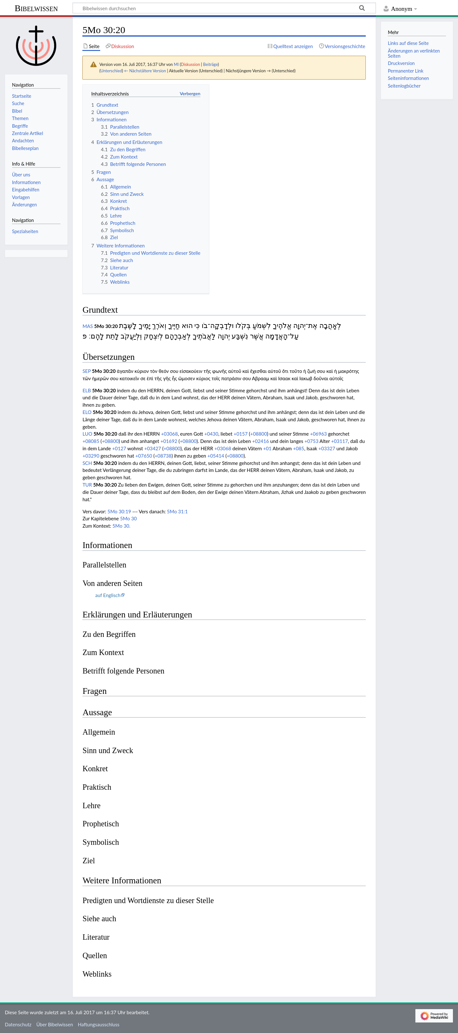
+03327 (326, 448)
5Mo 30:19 (119, 511)
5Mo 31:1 (177, 511)
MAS (87, 326)
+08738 (163, 456)
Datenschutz (18, 1024)
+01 (267, 448)
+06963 (318, 434)
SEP (86, 371)
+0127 (119, 448)
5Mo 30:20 (106, 326)
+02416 (260, 441)
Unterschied (111, 70)
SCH (87, 463)
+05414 (215, 456)
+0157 (241, 434)
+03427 (152, 448)
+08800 (258, 434)
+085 (298, 448)
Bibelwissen (36, 8)
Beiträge (210, 64)
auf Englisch (107, 595)
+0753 (311, 441)
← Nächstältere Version (145, 70)
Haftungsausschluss (99, 1024)
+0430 (211, 434)
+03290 (90, 456)
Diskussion (190, 64)
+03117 (339, 441)
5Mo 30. (121, 526)
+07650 (143, 456)
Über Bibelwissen (54, 1024)
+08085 (90, 441)
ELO (86, 412)
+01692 (168, 441)
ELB (86, 390)
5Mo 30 (128, 518)
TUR (87, 485)
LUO (87, 434)
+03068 (169, 434)
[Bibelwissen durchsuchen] (224, 8)
